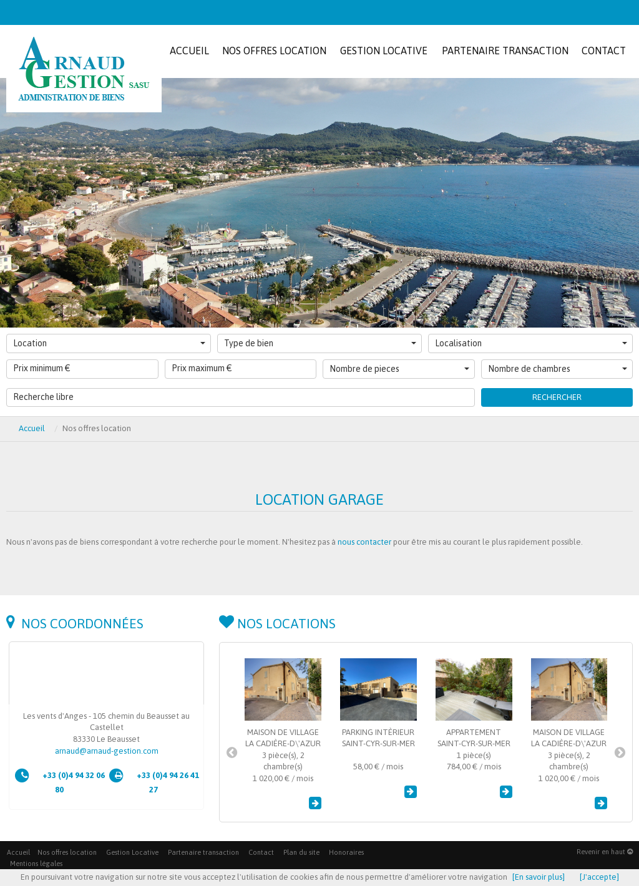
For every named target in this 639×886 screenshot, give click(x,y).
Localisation (531, 343)
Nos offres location (67, 852)
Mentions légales (36, 863)
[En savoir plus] (538, 877)
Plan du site (301, 852)
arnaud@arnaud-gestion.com (107, 751)
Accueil (32, 428)
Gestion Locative (132, 852)
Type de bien (320, 343)
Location (109, 343)
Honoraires (346, 852)
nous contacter (364, 542)
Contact (261, 852)
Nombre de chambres (558, 369)
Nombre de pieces (399, 369)
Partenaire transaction (203, 852)
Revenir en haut (605, 851)
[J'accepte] (599, 877)
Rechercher (557, 397)
